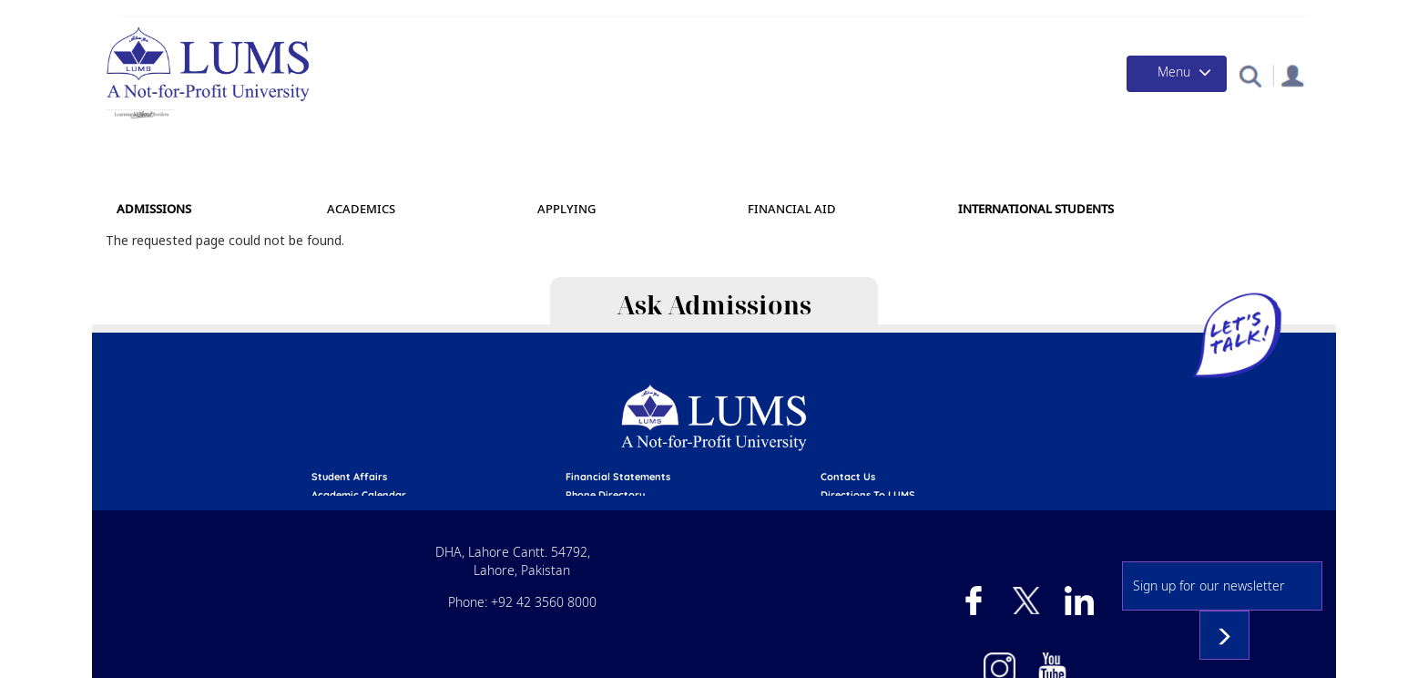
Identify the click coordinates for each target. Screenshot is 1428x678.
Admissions (154, 208)
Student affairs (349, 476)
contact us (848, 476)
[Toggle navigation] (1177, 74)
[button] (1250, 75)
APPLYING (566, 208)
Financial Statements (618, 476)
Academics (361, 208)
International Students (1036, 208)
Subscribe (1224, 635)
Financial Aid (792, 208)
